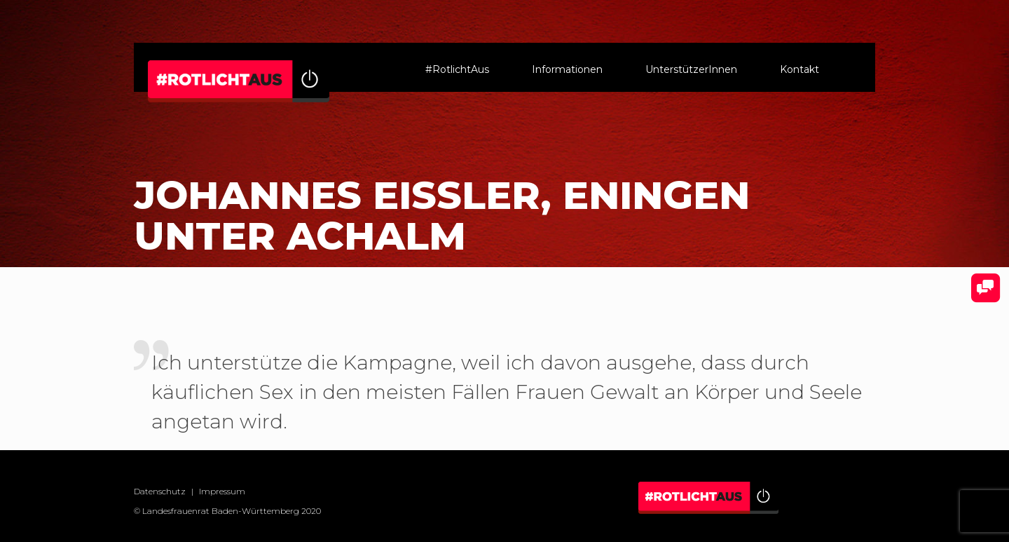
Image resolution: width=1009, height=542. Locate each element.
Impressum (222, 491)
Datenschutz (160, 491)
